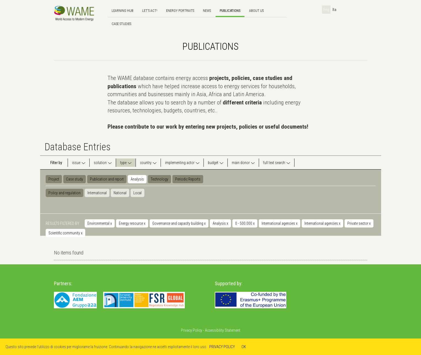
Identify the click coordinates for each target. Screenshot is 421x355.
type (123, 162)
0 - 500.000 (245, 223)
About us (256, 11)
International (97, 193)
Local (137, 193)
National (120, 193)
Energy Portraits (180, 11)
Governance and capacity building (179, 223)
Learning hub (122, 11)
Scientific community (65, 233)
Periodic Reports (187, 179)
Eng (326, 9)
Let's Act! (149, 11)
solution (100, 162)
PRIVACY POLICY (222, 347)
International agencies (280, 223)
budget (213, 162)
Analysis (137, 179)
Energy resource (132, 223)
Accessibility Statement (222, 330)
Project (53, 179)
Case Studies (121, 24)
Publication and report (107, 179)
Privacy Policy (191, 330)
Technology (159, 179)
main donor (241, 162)
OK (243, 347)
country (146, 162)
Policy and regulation (64, 193)
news (207, 11)
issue (76, 162)
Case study (74, 179)
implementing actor (179, 162)
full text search (274, 162)
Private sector (359, 223)
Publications (230, 11)
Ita (334, 9)
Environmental (99, 223)
